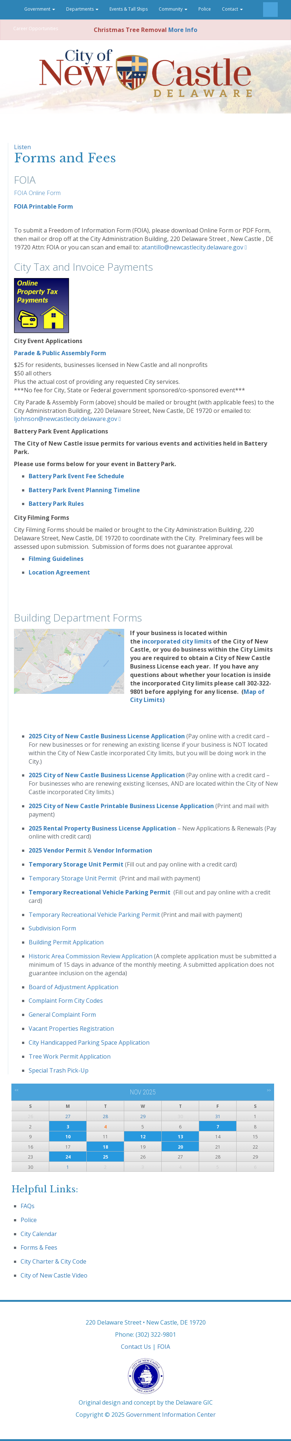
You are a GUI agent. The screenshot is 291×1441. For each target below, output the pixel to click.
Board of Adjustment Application (73, 987)
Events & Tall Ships (128, 9)
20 (180, 1147)
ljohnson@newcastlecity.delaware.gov (65, 419)
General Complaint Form (62, 1014)
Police (204, 9)
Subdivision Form (52, 928)
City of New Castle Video (54, 1275)
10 (68, 1137)
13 (180, 1137)
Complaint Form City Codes (66, 1001)
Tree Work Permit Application (70, 1056)
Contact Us (136, 1347)
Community (173, 9)
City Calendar (39, 1234)
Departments (82, 9)
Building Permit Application (66, 942)
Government (39, 9)
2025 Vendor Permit (58, 850)
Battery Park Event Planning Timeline (84, 490)
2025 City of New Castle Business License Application (107, 736)
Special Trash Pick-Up (59, 1070)
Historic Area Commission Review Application (90, 956)
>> (269, 1090)
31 (217, 1116)
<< (17, 1090)
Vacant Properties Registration (71, 1028)
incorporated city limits (177, 641)
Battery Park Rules (56, 504)
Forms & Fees (39, 1247)
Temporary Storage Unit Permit (77, 864)
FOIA (163, 1347)
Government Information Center (171, 1415)
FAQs (28, 1206)
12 (143, 1137)
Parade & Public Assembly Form (60, 353)
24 (68, 1157)
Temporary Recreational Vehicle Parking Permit (99, 892)
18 (105, 1147)
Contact (232, 9)
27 (68, 1116)
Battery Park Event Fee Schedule (76, 476)
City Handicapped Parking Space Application (89, 1042)
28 (105, 1116)
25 (105, 1157)
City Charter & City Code (53, 1261)
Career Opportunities (35, 28)
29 (143, 1116)
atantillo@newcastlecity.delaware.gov (192, 247)
